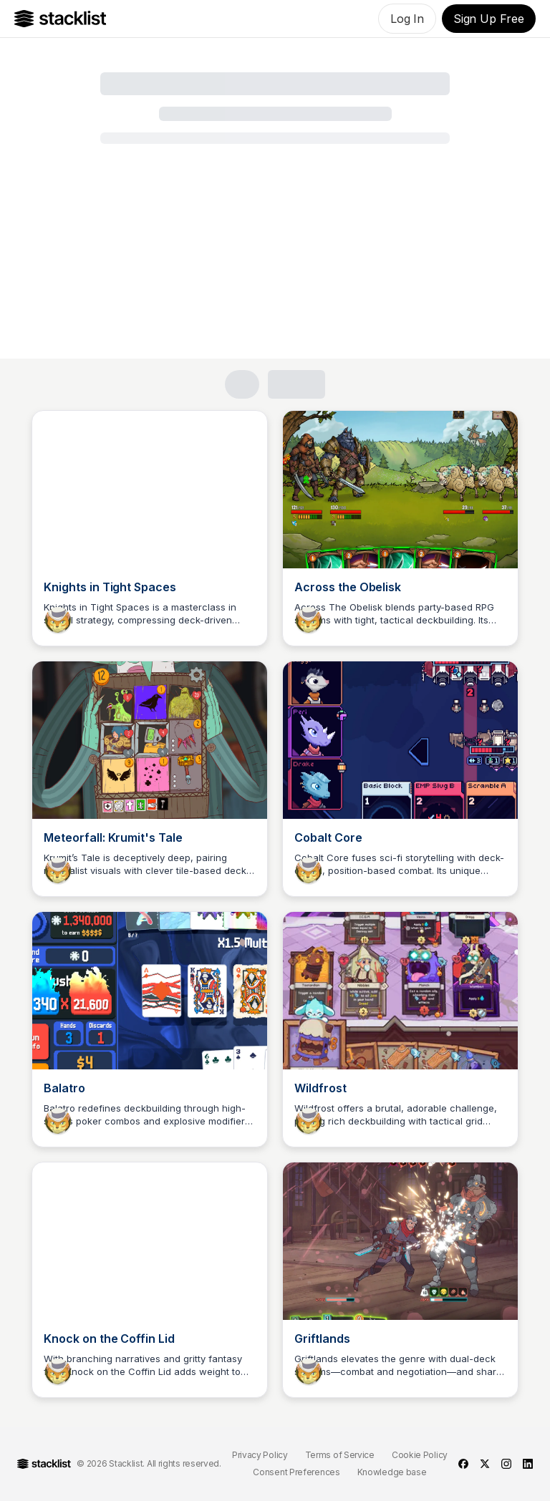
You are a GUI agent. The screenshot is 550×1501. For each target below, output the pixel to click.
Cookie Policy (420, 1454)
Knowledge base (392, 1472)
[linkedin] (528, 1464)
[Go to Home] (60, 18)
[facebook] (463, 1464)
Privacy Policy (260, 1454)
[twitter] (485, 1464)
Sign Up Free (488, 18)
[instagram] (506, 1464)
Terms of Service (340, 1454)
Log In (407, 18)
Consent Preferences (296, 1472)
